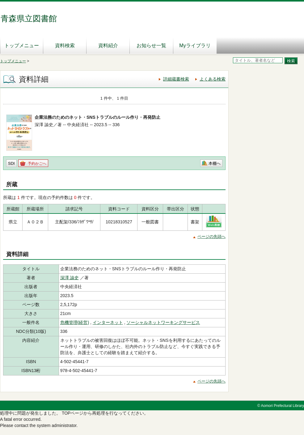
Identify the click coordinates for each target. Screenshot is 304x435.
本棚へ (215, 163)
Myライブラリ (194, 45)
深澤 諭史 (69, 277)
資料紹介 (108, 45)
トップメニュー (21, 45)
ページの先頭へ (211, 236)
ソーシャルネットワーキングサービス (163, 322)
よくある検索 (213, 79)
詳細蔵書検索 (176, 79)
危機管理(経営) (74, 322)
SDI (11, 163)
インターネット (108, 322)
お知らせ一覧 (151, 45)
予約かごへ (37, 163)
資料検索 (65, 45)
